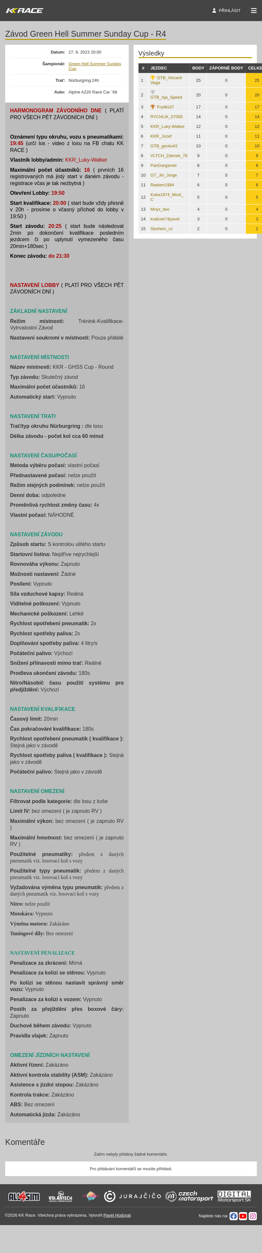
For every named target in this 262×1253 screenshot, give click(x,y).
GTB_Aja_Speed (166, 97)
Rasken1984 (162, 184)
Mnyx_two (160, 209)
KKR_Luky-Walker (167, 126)
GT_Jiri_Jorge (163, 175)
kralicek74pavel (165, 219)
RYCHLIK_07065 (166, 116)
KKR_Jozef (161, 136)
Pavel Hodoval (117, 1215)
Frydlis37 (165, 107)
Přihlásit (230, 10)
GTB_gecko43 (163, 145)
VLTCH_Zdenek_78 (168, 155)
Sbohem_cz (161, 228)
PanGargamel (163, 165)
